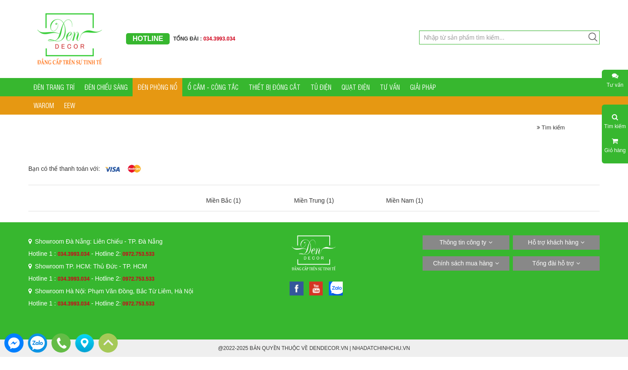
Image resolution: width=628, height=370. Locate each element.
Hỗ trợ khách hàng (553, 242)
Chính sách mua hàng (463, 263)
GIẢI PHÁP (423, 87)
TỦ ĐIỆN (321, 87)
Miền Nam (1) (404, 200)
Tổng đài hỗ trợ (553, 263)
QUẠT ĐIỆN (355, 87)
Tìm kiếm (551, 127)
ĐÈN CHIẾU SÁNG (106, 87)
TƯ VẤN (390, 87)
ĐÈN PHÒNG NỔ (157, 87)
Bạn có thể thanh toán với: (64, 168)
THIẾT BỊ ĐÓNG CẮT (274, 87)
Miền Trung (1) (314, 200)
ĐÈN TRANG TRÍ (54, 87)
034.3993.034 (73, 254)
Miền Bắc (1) (223, 200)
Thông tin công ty (463, 242)
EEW (69, 105)
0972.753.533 (138, 254)
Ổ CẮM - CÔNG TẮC (213, 87)
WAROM (44, 105)
